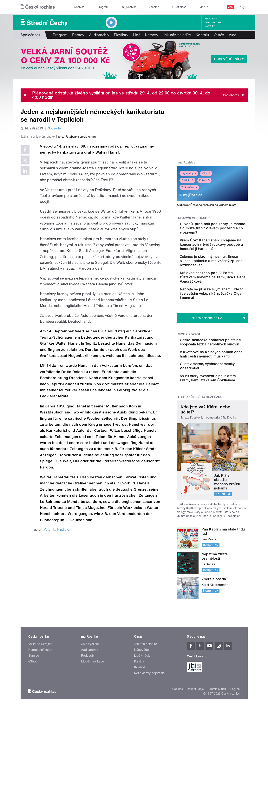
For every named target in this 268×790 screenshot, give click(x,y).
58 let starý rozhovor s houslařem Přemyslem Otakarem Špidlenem (222, 418)
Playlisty (121, 35)
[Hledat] (242, 7)
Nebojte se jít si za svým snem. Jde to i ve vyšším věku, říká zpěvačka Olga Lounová (223, 312)
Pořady (78, 35)
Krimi (206, 173)
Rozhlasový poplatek (149, 717)
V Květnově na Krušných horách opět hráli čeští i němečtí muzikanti (222, 383)
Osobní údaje (195, 732)
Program (102, 7)
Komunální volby (40, 693)
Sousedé (54, 128)
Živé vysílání (189, 187)
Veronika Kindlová (56, 612)
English (235, 732)
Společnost (30, 35)
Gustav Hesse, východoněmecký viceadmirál (216, 400)
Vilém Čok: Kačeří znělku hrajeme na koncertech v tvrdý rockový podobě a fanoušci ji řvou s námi (223, 250)
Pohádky (187, 180)
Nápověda (141, 693)
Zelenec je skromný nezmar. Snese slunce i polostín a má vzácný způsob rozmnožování (220, 271)
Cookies (177, 732)
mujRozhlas (128, 7)
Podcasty (88, 699)
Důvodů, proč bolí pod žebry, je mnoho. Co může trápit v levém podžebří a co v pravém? (223, 230)
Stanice (154, 7)
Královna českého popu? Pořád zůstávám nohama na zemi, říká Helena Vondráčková (223, 292)
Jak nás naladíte (177, 35)
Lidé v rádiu (142, 699)
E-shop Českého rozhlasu (200, 440)
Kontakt (202, 35)
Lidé (136, 35)
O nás (219, 35)
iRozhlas (79, 7)
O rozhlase (179, 7)
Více (234, 35)
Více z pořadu (189, 355)
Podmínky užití (217, 732)
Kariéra (139, 705)
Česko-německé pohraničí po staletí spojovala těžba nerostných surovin (224, 365)
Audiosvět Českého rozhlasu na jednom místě (206, 205)
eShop (33, 705)
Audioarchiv (213, 22)
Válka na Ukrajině (40, 688)
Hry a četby (188, 173)
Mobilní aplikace (92, 705)
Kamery (210, 26)
